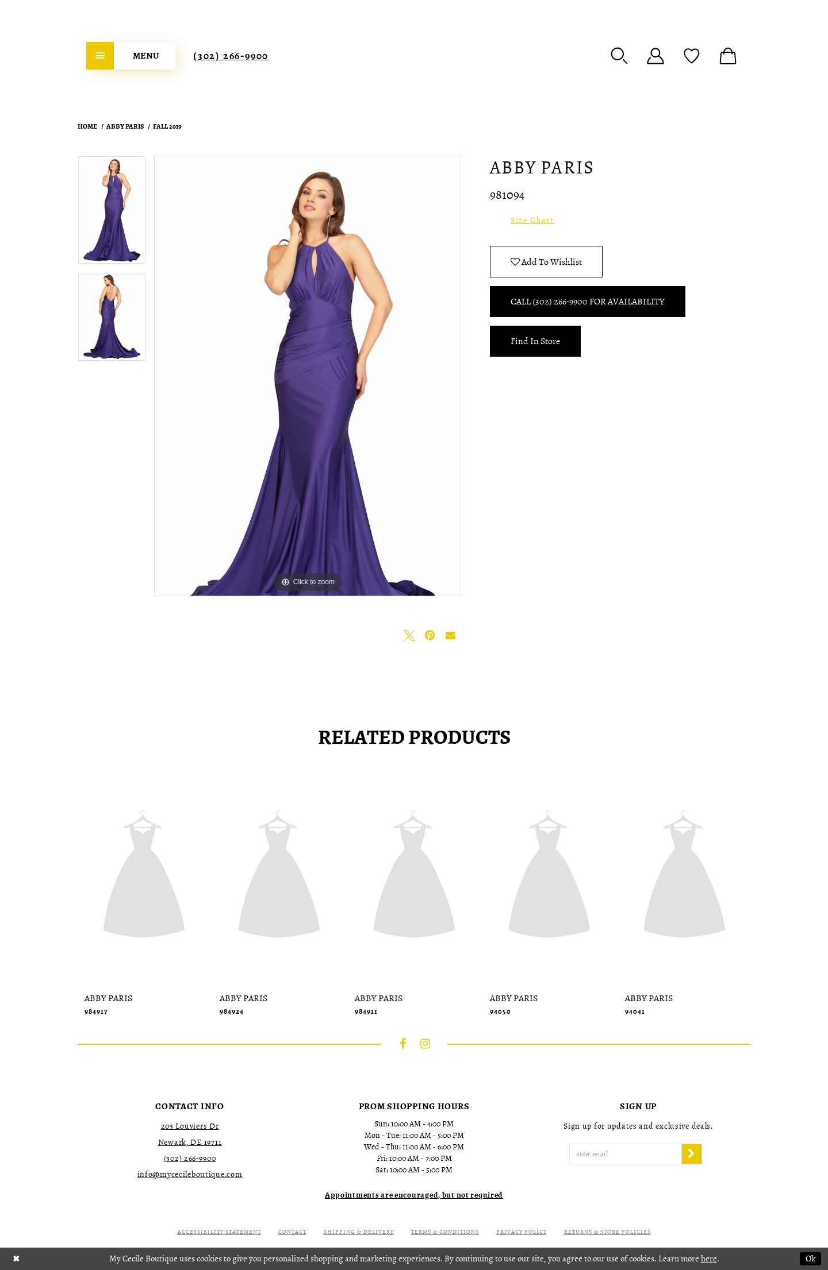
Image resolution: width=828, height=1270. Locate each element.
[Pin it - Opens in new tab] (430, 635)
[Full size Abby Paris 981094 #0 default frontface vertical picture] (308, 376)
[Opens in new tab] (414, 1195)
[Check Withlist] (692, 56)
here (709, 1258)
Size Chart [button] (532, 220)
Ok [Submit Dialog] (810, 1258)
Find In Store (535, 341)
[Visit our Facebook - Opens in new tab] (403, 1043)
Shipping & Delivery (359, 1232)
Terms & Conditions (445, 1232)
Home (87, 126)
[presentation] (144, 877)
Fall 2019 (167, 126)
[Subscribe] (691, 1154)
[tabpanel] (112, 214)
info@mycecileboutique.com (190, 1174)
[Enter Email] (625, 1154)
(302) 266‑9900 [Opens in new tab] (190, 1158)
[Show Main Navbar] (131, 56)
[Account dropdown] (655, 56)
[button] (619, 56)
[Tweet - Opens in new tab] (409, 635)
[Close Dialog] (16, 1259)
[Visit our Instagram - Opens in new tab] (425, 1043)
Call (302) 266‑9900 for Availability (588, 301)
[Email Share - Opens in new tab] (450, 635)
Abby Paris (125, 126)
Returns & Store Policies (607, 1232)
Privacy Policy (521, 1232)
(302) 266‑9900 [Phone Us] (231, 56)
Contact (292, 1232)
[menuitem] (131, 56)
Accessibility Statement (219, 1232)
